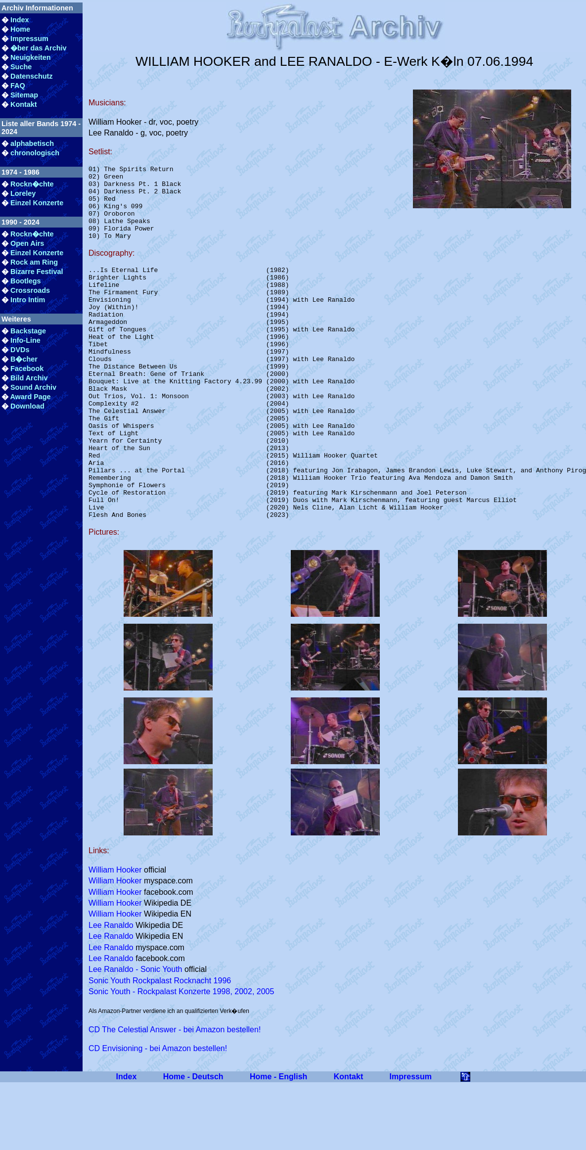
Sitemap (24, 95)
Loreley (23, 193)
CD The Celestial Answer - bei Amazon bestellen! (175, 1095)
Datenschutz (31, 76)
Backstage (28, 331)
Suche (21, 67)
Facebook (27, 368)
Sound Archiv (33, 387)
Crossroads (30, 290)
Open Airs (27, 243)
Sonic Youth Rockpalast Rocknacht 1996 (160, 1046)
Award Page (30, 397)
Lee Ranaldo (111, 990)
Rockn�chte (32, 184)
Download (27, 406)
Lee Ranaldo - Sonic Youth (135, 1034)
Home (20, 29)
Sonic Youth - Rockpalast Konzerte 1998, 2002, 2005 (181, 1057)
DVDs (19, 350)
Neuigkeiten (30, 57)
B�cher (24, 359)
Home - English (278, 1142)
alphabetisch (32, 143)
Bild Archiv (28, 378)
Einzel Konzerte (36, 203)
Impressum (29, 39)
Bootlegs (25, 281)
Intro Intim (27, 300)
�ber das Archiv (38, 48)
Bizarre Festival (36, 272)
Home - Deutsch (193, 1142)
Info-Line (25, 340)
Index (19, 20)
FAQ (17, 86)
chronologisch (34, 153)
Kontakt (23, 104)
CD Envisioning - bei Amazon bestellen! (158, 1113)
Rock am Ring (34, 262)
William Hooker (115, 935)
